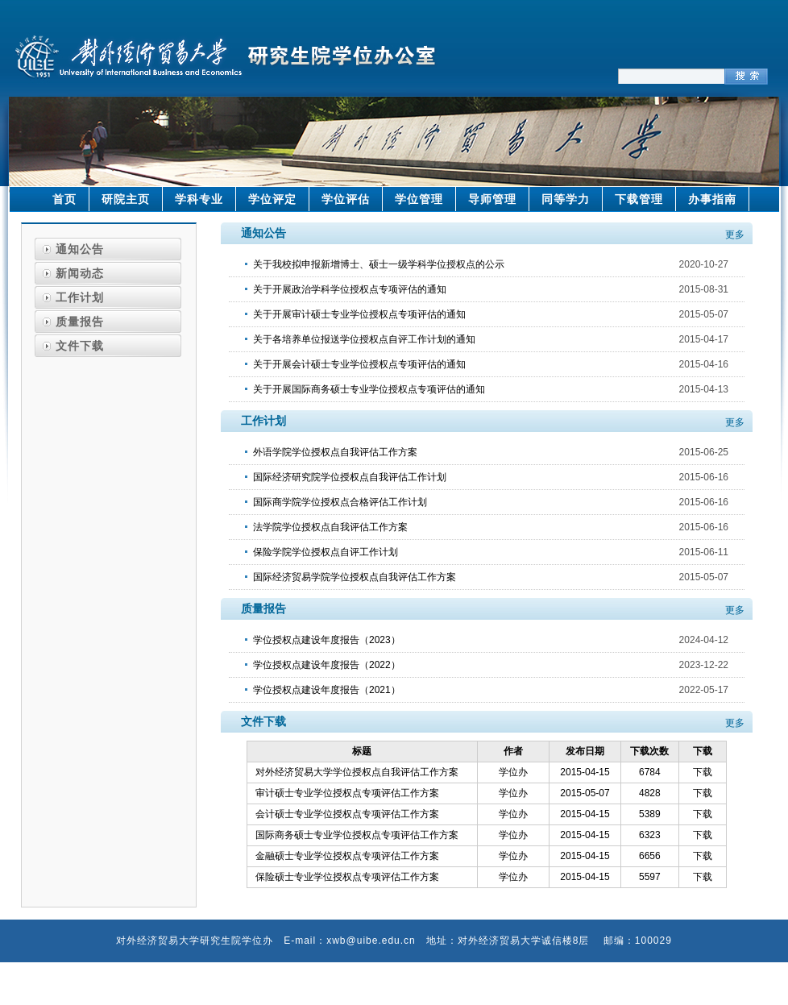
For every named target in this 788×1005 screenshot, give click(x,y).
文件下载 (80, 345)
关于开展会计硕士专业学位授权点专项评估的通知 (359, 364)
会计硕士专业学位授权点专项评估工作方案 (347, 814)
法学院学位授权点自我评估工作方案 (330, 527)
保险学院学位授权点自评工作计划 (325, 552)
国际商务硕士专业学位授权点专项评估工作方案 (356, 835)
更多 (734, 234)
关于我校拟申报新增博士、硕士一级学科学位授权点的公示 (378, 264)
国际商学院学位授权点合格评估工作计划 (340, 502)
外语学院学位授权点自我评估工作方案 (335, 452)
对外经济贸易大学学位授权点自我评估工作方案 (356, 772)
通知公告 (80, 249)
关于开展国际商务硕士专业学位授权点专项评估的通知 (369, 389)
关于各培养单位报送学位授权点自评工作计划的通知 (364, 339)
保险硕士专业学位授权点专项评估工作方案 (347, 876)
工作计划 (80, 297)
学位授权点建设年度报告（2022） (326, 665)
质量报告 (80, 321)
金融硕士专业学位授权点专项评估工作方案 (347, 856)
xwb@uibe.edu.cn (371, 940)
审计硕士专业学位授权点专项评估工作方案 (347, 793)
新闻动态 (80, 273)
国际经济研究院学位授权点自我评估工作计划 (349, 477)
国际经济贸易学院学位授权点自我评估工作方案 (354, 577)
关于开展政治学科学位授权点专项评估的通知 (349, 289)
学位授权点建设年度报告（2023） (326, 640)
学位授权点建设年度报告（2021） (326, 690)
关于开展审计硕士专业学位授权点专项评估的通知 (359, 314)
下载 (702, 772)
